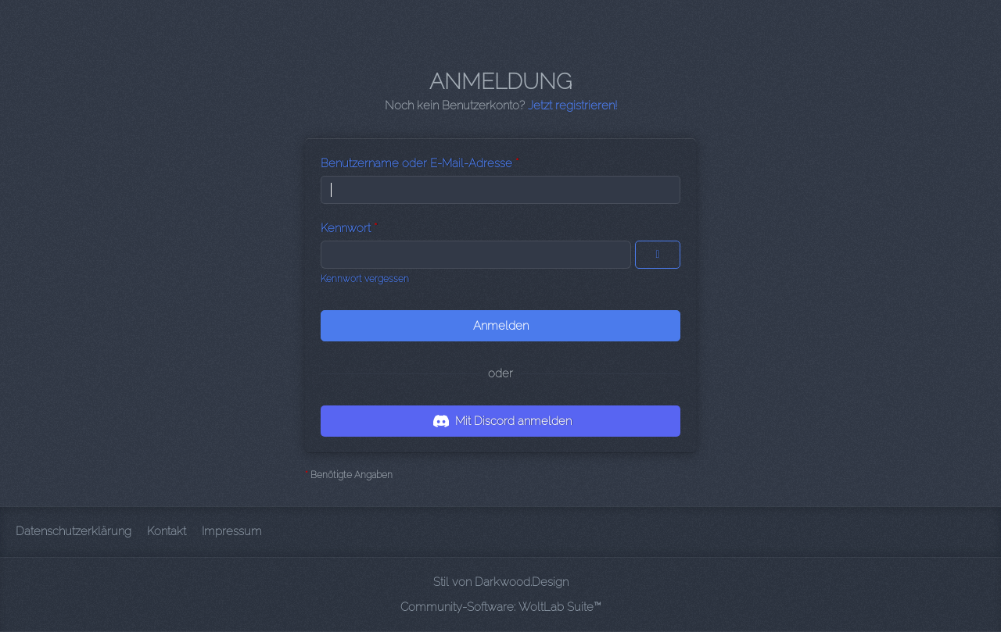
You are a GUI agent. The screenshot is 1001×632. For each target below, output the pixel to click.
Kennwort (346, 228)
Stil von (501, 582)
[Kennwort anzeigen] (657, 255)
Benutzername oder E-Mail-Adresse (416, 163)
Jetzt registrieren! (572, 105)
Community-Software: (500, 607)
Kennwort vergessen (365, 278)
